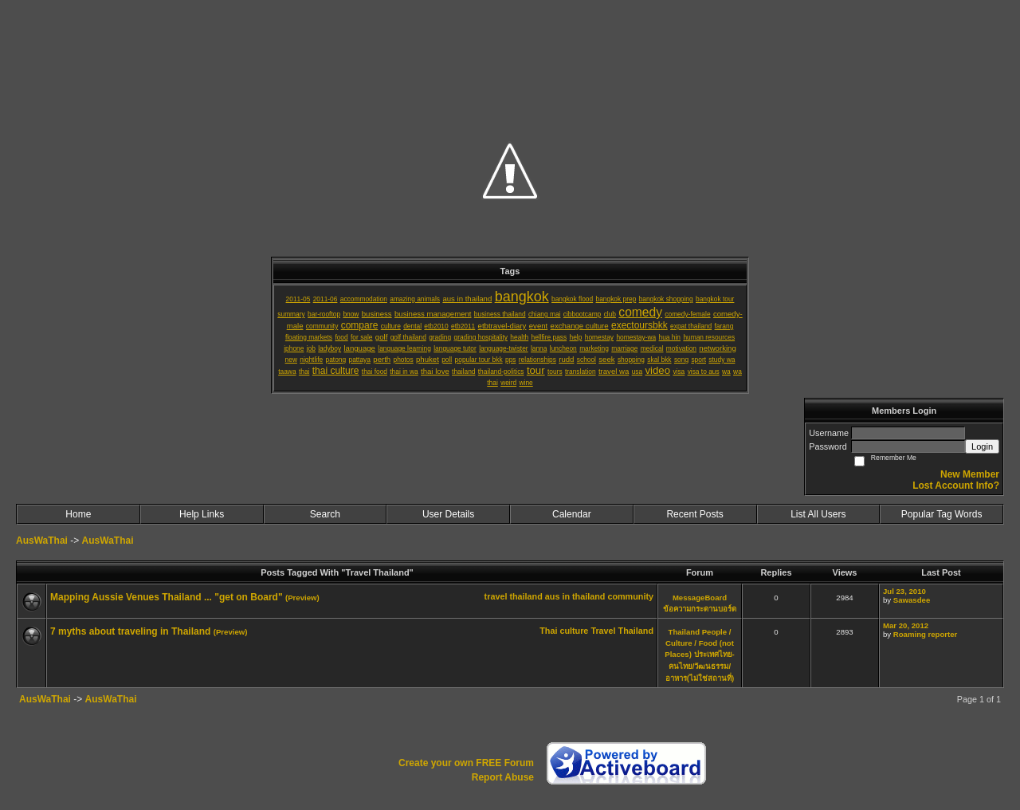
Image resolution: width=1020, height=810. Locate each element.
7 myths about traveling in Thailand (130, 631)
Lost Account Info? (955, 485)
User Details (448, 514)
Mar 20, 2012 (905, 625)
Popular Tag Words (942, 514)
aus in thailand (575, 596)
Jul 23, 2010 (904, 591)
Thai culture (563, 630)
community (630, 596)
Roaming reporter (925, 634)
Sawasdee (911, 600)
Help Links (201, 514)
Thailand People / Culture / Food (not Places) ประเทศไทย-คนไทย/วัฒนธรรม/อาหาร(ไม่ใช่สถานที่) (699, 654)
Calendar (571, 514)
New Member (969, 474)
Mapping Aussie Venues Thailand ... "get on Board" (166, 597)
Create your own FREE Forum (466, 763)
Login (982, 446)
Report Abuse (503, 777)
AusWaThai (42, 540)
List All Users (817, 514)
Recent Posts (694, 514)
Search (325, 514)
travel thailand (513, 596)
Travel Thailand (621, 630)
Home (78, 514)
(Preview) (302, 597)
